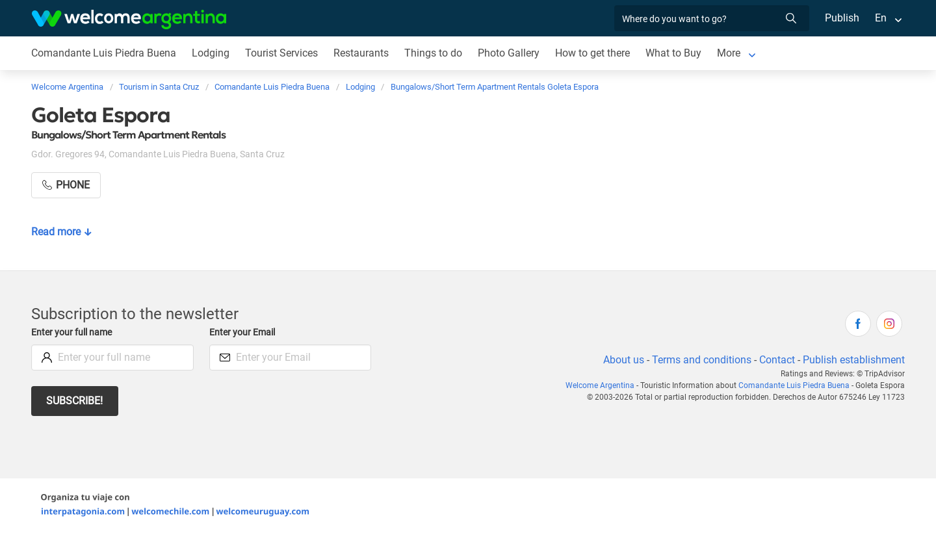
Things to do (434, 53)
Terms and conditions (699, 360)
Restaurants (362, 53)
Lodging (210, 53)
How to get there (594, 53)
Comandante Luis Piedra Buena (103, 53)
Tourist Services (281, 53)
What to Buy (675, 53)
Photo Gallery (509, 53)
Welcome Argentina (606, 385)
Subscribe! (75, 401)
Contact (776, 360)
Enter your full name (73, 332)
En (881, 18)
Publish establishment (853, 360)
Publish (842, 18)
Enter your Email (243, 332)
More (731, 53)
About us (621, 360)
